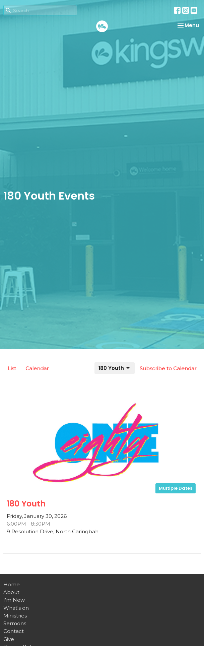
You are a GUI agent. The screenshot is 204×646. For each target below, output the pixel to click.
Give (8, 639)
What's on (16, 608)
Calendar (37, 368)
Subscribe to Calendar (168, 368)
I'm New (14, 600)
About (11, 592)
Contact (13, 631)
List (12, 368)
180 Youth (114, 368)
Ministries (15, 615)
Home (11, 584)
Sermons (14, 623)
